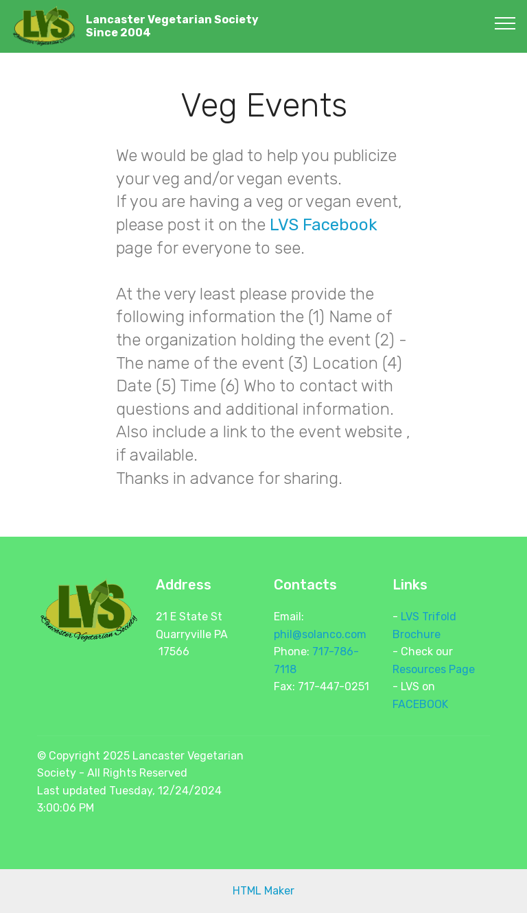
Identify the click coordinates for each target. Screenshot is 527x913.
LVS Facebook (323, 224)
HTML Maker (263, 890)
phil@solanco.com (320, 634)
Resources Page (434, 669)
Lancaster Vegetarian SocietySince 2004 (172, 26)
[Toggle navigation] (505, 22)
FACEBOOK (420, 704)
